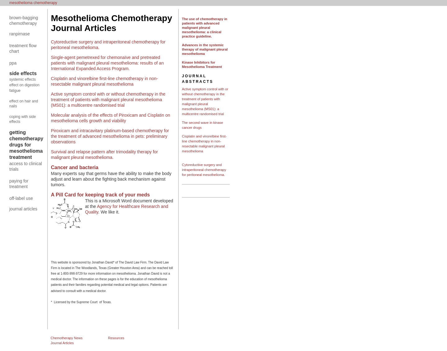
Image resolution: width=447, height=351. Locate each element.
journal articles (23, 208)
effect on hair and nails (23, 103)
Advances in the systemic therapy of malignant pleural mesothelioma (205, 49)
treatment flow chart (23, 48)
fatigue (14, 90)
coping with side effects (22, 119)
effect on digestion (24, 85)
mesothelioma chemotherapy (33, 3)
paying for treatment (18, 183)
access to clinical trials (25, 166)
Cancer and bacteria (74, 167)
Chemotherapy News (67, 338)
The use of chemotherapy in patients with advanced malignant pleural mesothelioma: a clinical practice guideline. (204, 27)
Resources (116, 338)
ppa (12, 63)
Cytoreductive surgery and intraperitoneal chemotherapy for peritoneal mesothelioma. (204, 170)
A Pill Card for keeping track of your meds (100, 194)
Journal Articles (62, 343)
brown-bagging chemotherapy (23, 20)
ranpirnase (19, 33)
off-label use (21, 198)
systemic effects (22, 79)
